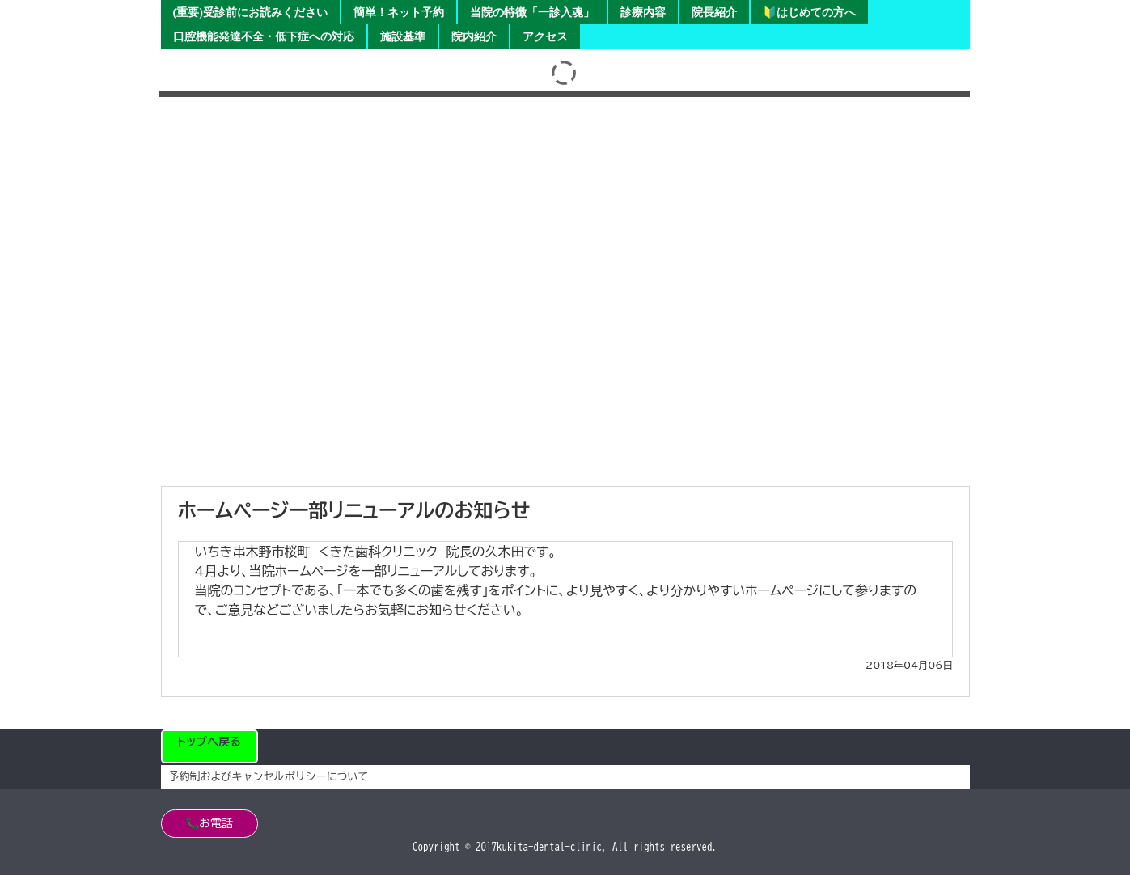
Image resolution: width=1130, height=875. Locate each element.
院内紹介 (474, 37)
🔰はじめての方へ (809, 12)
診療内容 (643, 12)
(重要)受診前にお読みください (250, 12)
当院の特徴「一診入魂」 (532, 12)
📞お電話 (209, 823)
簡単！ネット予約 (398, 12)
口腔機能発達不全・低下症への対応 (263, 37)
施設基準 (402, 37)
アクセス (545, 37)
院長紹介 (714, 12)
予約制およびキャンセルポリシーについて (269, 776)
